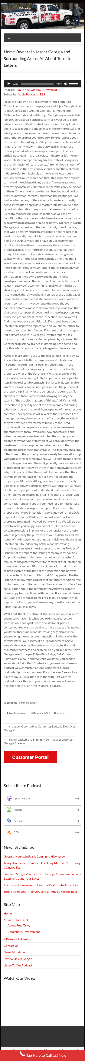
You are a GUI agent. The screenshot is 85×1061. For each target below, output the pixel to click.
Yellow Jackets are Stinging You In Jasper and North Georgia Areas (39, 741)
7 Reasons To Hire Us (17, 939)
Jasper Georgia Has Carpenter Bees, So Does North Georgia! (41, 728)
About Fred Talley (19, 925)
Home (8, 913)
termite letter (28, 702)
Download (50, 89)
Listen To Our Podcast (18, 965)
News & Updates (14, 952)
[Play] (9, 84)
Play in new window (28, 89)
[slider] (37, 84)
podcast (61, 713)
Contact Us (11, 945)
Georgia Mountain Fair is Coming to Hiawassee (34, 856)
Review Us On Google (18, 958)
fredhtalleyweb (18, 713)
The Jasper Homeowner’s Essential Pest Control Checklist (41, 885)
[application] (42, 83)
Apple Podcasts (28, 94)
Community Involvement (24, 931)
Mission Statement (16, 920)
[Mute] (66, 84)
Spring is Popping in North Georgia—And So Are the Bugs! (41, 891)
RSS (42, 94)
